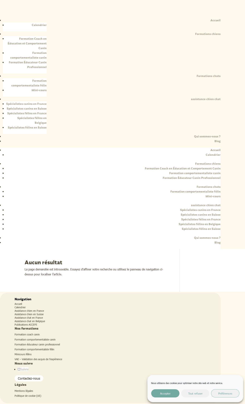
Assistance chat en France (29, 317)
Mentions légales (24, 391)
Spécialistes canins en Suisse (27, 108)
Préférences (225, 393)
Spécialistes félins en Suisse (27, 127)
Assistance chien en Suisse (29, 314)
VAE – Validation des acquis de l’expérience (38, 359)
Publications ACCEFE (26, 324)
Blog (217, 141)
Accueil (215, 20)
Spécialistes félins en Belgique (200, 224)
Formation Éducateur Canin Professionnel (192, 178)
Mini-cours (39, 90)
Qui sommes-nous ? (207, 136)
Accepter (165, 393)
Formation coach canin (27, 334)
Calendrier (39, 25)
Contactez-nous (29, 378)
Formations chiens (208, 34)
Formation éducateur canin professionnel (37, 344)
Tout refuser (195, 393)
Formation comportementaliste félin (195, 191)
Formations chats (209, 76)
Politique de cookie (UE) (28, 395)
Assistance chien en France (29, 310)
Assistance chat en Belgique (30, 321)
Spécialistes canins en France (26, 104)
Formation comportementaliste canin (195, 173)
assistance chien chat (206, 99)
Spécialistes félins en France (27, 113)
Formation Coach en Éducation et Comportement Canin (27, 43)
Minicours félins (23, 354)
